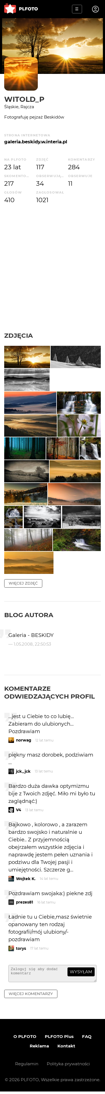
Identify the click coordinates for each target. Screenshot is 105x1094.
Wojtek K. (26, 878)
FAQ (87, 1039)
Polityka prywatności (68, 1066)
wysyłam (81, 971)
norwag (23, 740)
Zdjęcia (18, 335)
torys (21, 948)
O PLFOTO (24, 1039)
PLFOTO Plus (59, 1039)
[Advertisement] (52, 268)
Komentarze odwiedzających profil (49, 692)
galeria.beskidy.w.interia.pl (35, 141)
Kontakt (66, 1048)
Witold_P (24, 99)
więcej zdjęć (23, 583)
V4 (18, 810)
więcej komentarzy (31, 996)
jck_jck (23, 771)
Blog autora (28, 615)
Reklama (39, 1048)
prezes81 (24, 902)
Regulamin (26, 1066)
